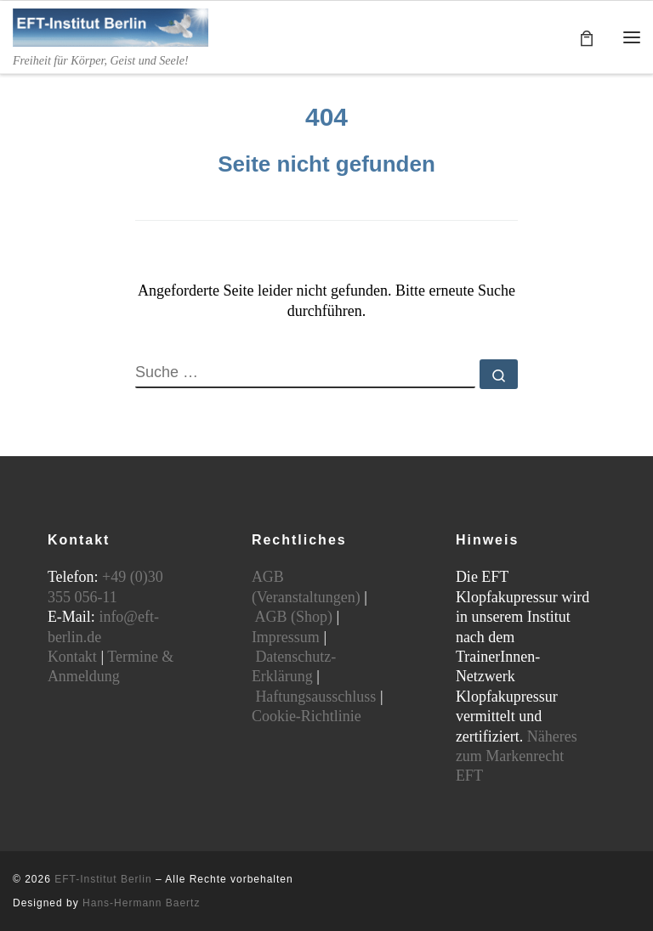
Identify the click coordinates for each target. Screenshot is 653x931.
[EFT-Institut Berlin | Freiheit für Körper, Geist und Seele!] (110, 26)
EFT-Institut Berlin (102, 879)
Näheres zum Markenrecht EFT (516, 756)
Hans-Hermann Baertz (141, 903)
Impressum (286, 637)
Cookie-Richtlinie (306, 716)
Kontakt (72, 656)
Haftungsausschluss (315, 696)
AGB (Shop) (293, 616)
